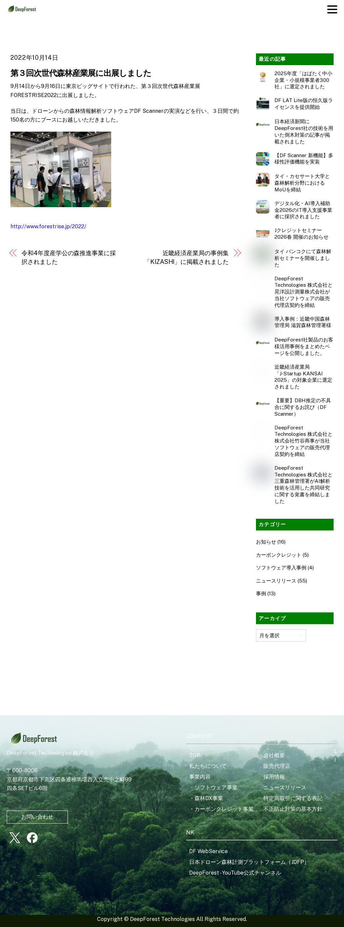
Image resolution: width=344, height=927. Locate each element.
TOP (194, 755)
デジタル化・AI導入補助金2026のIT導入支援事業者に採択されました (303, 210)
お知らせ (266, 542)
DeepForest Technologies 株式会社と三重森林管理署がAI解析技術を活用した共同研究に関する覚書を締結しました (303, 484)
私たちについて (208, 766)
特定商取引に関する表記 (292, 798)
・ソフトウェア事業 (213, 787)
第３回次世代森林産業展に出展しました (81, 73)
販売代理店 (276, 766)
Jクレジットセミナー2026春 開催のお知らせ (301, 233)
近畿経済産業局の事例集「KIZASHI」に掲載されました (186, 257)
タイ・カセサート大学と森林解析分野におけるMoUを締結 (302, 182)
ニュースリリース (276, 581)
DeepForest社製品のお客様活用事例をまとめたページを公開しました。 (303, 346)
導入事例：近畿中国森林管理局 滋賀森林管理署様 (302, 322)
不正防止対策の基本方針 (292, 809)
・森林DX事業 (206, 798)
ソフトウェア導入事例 (281, 567)
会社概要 (274, 755)
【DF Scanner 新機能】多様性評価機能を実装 (303, 158)
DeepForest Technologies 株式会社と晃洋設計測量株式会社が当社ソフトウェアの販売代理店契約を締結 (303, 292)
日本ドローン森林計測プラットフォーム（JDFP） (249, 862)
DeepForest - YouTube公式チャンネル (235, 873)
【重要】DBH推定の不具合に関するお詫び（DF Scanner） (302, 407)
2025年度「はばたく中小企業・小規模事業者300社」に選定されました (303, 80)
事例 (261, 593)
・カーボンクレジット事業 (221, 809)
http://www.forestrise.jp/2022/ (48, 226)
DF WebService (208, 851)
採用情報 (274, 777)
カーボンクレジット (278, 555)
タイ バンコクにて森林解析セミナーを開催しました (302, 258)
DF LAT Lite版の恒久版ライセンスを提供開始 (303, 103)
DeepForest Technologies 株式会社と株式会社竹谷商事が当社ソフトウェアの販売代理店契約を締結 (303, 441)
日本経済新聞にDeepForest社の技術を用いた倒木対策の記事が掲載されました (303, 131)
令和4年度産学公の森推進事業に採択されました (69, 257)
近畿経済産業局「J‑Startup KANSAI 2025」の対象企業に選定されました (303, 376)
